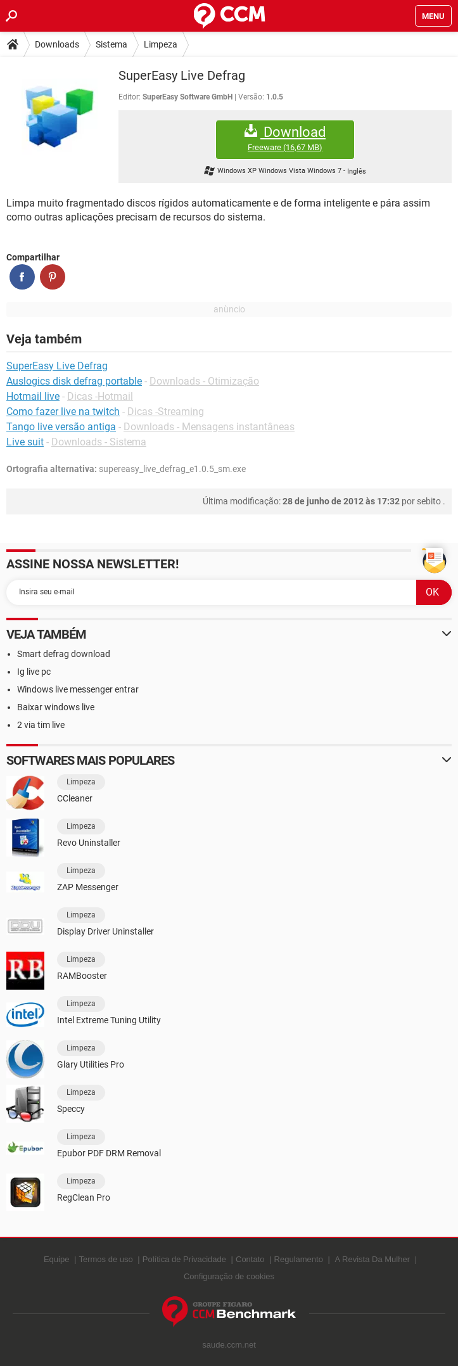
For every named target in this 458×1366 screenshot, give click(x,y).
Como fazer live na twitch (63, 411)
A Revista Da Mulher (372, 1259)
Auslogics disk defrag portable (74, 381)
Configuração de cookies (229, 1276)
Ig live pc (34, 672)
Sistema (111, 44)
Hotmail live (33, 396)
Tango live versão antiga (61, 427)
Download (285, 138)
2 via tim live (41, 725)
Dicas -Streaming (165, 411)
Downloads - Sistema (98, 442)
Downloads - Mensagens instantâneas (209, 427)
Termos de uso (105, 1259)
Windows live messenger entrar (78, 689)
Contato (250, 1259)
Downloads (57, 44)
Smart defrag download (63, 654)
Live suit (25, 442)
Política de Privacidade (184, 1259)
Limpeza (160, 44)
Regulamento (298, 1259)
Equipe (56, 1259)
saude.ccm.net (229, 1345)
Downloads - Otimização (204, 381)
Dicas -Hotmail (100, 396)
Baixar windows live (55, 707)
